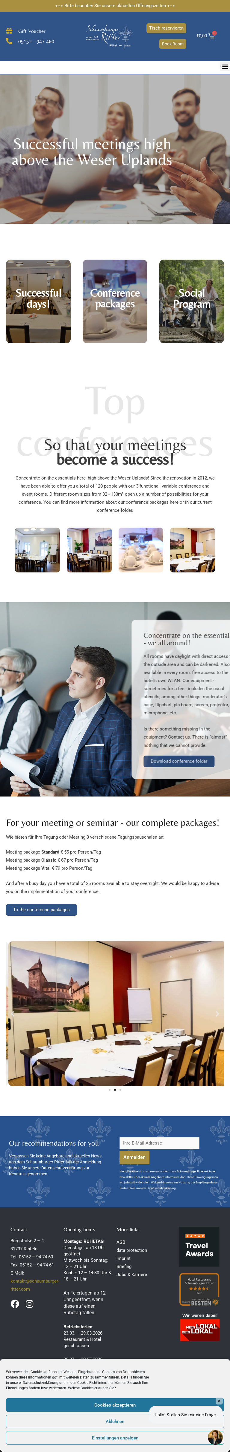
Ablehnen (115, 1421)
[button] (225, 66)
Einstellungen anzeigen (115, 1438)
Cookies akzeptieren (115, 1405)
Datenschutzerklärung (40, 1383)
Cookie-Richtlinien (91, 1383)
